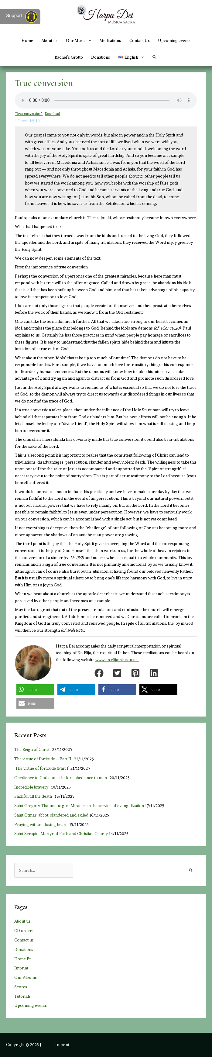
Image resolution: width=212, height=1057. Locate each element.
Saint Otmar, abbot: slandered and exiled (51, 815)
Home (27, 40)
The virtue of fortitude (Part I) (42, 768)
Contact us (24, 940)
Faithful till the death (34, 796)
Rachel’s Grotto (69, 57)
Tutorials (22, 996)
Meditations (110, 40)
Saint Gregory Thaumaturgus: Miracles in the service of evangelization (79, 805)
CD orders (23, 930)
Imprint (21, 967)
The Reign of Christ (32, 749)
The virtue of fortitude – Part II (43, 758)
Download (52, 114)
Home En (23, 958)
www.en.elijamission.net (117, 660)
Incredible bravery (32, 787)
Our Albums (25, 977)
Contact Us (139, 40)
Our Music (76, 40)
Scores (20, 986)
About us (49, 40)
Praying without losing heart (41, 824)
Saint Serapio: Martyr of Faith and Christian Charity (61, 833)
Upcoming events (174, 40)
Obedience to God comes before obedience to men (61, 777)
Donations (100, 57)
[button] (154, 57)
